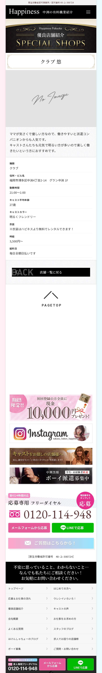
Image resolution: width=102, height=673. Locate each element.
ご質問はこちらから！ (50, 543)
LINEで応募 (80, 664)
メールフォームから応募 (52, 664)
